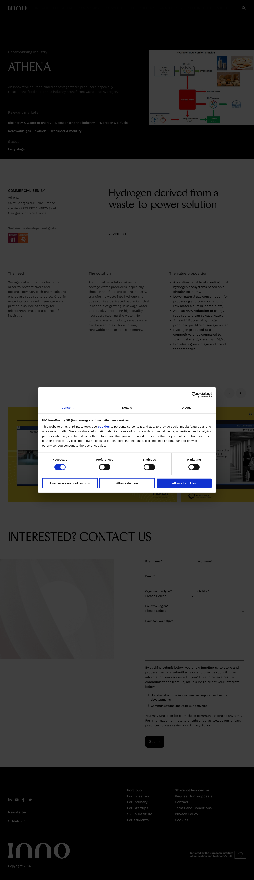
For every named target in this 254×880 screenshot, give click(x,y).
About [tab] (186, 407)
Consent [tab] (68, 407)
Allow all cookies (184, 483)
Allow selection (127, 483)
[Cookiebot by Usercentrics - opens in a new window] (194, 395)
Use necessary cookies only (70, 483)
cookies (104, 426)
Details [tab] (127, 407)
